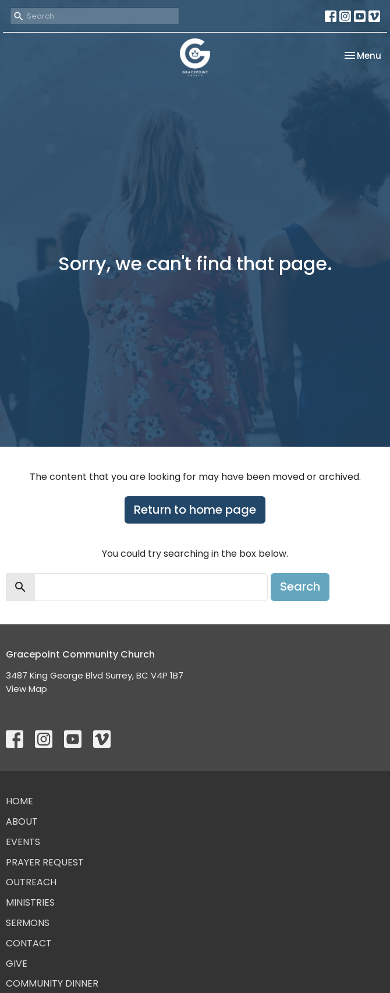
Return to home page (195, 509)
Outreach (31, 882)
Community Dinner (52, 983)
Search (300, 586)
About (22, 821)
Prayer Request (45, 862)
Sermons (27, 923)
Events (23, 842)
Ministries (30, 902)
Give (16, 963)
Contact (29, 943)
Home (19, 801)
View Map (26, 689)
